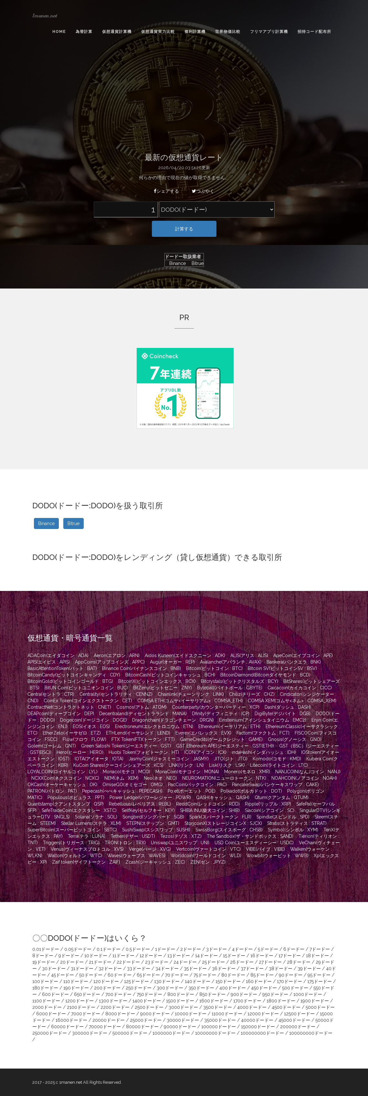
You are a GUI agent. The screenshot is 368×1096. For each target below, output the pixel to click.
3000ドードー (183, 1007)
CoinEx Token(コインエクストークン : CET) (88, 700)
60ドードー (119, 975)
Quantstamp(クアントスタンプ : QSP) (65, 804)
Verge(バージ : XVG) (150, 849)
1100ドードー (46, 1000)
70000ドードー (105, 1026)
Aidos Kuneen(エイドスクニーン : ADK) (185, 655)
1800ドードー (281, 1000)
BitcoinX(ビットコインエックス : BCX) (157, 681)
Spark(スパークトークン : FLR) (220, 816)
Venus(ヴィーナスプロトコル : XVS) (87, 849)
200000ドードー (297, 1026)
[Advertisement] (184, 95)
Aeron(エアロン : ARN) (117, 655)
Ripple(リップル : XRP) (268, 804)
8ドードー (42, 955)
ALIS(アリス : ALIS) (249, 655)
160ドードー (259, 981)
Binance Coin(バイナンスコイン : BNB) (141, 668)
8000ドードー (120, 1013)
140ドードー (197, 981)
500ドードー (295, 987)
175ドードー (319, 981)
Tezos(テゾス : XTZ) (181, 836)
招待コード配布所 (314, 31)
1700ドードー (247, 1000)
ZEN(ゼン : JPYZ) (208, 862)
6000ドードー (51, 1013)
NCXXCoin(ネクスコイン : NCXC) (65, 778)
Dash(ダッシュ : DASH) (288, 707)
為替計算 (84, 31)
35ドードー (195, 968)
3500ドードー (217, 1007)
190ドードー (76, 987)
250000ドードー (49, 1033)
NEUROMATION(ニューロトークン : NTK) (224, 778)
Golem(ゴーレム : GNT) (51, 745)
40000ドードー (257, 1020)
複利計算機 (194, 31)
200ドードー (107, 987)
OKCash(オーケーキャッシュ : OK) (62, 784)
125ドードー (136, 981)
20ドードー (72, 962)
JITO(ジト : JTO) (230, 758)
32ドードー (110, 968)
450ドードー (264, 987)
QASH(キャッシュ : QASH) (222, 797)
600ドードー (55, 994)
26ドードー (242, 962)
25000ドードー (146, 1020)
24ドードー (185, 962)
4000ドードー (252, 1007)
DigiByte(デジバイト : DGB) (282, 713)
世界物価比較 (227, 31)
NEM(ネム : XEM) (121, 778)
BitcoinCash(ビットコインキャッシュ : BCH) (170, 674)
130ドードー (167, 981)
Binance (176, 263)
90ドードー (290, 975)
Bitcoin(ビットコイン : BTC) (214, 668)
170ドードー (289, 981)
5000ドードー (320, 1007)
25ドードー (213, 962)
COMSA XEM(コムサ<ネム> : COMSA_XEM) (292, 700)
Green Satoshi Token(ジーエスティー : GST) (126, 745)
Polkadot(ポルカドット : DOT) (251, 791)
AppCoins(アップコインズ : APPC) (110, 662)
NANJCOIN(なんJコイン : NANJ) (308, 771)
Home (59, 31)
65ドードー (148, 975)
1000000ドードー (171, 1033)
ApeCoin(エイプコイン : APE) (303, 655)
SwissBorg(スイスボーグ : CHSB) (229, 829)
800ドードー (180, 994)
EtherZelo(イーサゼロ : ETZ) (72, 733)
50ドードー (90, 975)
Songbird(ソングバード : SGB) (153, 816)
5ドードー (268, 949)
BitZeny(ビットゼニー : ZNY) (162, 687)
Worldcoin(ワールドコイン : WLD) (206, 855)
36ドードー (224, 968)
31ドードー (82, 968)
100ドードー (45, 981)
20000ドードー (108, 1020)
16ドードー (261, 955)
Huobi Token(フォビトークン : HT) (144, 752)
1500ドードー (180, 1000)
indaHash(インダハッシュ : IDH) (264, 752)
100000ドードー (218, 1026)
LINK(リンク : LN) (186, 765)
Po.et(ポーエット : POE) (192, 791)
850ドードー (212, 994)
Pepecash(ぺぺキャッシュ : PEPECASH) (122, 791)
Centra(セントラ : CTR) (50, 694)
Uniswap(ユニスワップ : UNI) (180, 842)
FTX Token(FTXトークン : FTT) (143, 739)
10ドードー (95, 955)
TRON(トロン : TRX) (125, 842)
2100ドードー (81, 1007)
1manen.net (44, 15)
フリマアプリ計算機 (269, 31)
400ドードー (232, 987)
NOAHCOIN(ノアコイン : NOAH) (304, 778)
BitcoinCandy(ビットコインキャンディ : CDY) (73, 674)
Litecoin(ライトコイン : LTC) (279, 765)
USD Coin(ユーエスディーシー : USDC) (254, 842)
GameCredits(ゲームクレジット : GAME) (221, 739)
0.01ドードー (45, 949)
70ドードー (176, 975)
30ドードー (54, 968)
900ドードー (244, 994)
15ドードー (234, 955)
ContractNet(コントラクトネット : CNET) (69, 707)
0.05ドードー (77, 949)
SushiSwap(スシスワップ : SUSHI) (156, 829)
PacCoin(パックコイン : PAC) (197, 784)
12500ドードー (299, 1013)
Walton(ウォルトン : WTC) (74, 855)
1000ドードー (307, 994)
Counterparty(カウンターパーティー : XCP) (215, 707)
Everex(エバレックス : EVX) (203, 733)
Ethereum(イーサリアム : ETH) (229, 726)
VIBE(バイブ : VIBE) (265, 849)
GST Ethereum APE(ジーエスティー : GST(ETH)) (225, 745)
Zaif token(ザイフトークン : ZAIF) (86, 862)
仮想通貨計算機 (116, 31)
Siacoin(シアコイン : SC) (269, 810)
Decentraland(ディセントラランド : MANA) (143, 713)
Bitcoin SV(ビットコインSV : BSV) (282, 668)
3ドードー (216, 949)
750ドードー (149, 994)
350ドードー (201, 987)
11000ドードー (227, 1013)
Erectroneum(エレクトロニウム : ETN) (154, 726)
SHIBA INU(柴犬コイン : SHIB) (210, 810)
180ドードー (45, 987)
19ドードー (43, 962)
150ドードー (228, 981)
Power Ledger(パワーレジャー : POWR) (150, 797)
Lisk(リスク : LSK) (227, 765)
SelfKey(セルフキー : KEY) (148, 810)
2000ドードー (47, 1007)
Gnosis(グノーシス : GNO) (294, 739)
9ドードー (68, 955)
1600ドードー (213, 1000)
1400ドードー (146, 1000)
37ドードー (252, 968)
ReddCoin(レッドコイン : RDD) (208, 804)
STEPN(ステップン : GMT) (152, 823)
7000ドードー (85, 1013)
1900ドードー (314, 1000)
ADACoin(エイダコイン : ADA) (58, 655)
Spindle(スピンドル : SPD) (283, 816)
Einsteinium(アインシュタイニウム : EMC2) (262, 720)
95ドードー (319, 975)
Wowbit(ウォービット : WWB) (278, 855)
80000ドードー (142, 1026)
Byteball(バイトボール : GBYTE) (229, 687)
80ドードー (233, 975)
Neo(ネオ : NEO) (160, 778)
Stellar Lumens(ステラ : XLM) (91, 823)
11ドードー (123, 955)
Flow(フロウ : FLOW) (84, 739)
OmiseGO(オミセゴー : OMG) (132, 784)
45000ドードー (294, 1020)
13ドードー (178, 955)
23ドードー (156, 962)
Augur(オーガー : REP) (172, 662)
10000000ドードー (215, 1033)
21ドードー (100, 962)
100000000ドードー (262, 1033)
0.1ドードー (109, 949)
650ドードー (87, 994)
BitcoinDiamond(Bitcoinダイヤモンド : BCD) (265, 674)
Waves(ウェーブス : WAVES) (136, 855)
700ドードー (118, 994)
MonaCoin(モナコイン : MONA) (187, 771)
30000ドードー (183, 1020)
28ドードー (298, 962)
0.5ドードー (138, 949)
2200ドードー (115, 1007)
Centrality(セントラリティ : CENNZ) (115, 694)
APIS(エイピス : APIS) (48, 662)
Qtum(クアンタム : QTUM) (282, 797)
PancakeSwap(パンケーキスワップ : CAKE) (275, 784)
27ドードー (270, 962)
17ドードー (290, 955)
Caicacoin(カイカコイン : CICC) (300, 687)
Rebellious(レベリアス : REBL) (140, 804)
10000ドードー (190, 1013)
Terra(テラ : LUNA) (86, 836)
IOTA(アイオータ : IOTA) (99, 758)
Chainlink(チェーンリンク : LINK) (191, 694)
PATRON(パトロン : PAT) (52, 791)
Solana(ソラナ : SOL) (96, 816)
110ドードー (75, 981)
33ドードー (138, 968)
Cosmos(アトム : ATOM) (141, 707)
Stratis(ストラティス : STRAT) (297, 823)
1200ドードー (79, 1000)
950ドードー (275, 994)
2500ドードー (149, 1007)
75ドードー (205, 975)
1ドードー (165, 949)
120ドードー (106, 981)
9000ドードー (155, 1013)
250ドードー (139, 987)
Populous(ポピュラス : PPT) (75, 797)
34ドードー (167, 968)
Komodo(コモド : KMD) (277, 758)
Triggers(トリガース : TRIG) (71, 842)
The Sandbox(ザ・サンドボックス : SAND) (250, 836)
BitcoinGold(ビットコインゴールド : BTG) (70, 681)
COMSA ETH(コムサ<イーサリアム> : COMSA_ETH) (190, 700)
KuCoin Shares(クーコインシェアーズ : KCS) (118, 765)
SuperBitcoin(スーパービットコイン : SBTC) (72, 829)
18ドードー (317, 955)
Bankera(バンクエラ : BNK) (294, 662)
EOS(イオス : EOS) (91, 726)
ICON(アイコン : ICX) (205, 752)
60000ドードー (67, 1026)
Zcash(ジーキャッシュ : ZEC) (155, 862)
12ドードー (151, 955)
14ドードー (206, 955)
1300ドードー (113, 1000)
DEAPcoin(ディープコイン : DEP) (60, 713)
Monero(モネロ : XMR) (247, 771)
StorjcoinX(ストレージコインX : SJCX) (223, 823)
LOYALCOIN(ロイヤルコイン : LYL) (62, 771)
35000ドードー (220, 1020)
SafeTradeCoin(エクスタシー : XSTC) (79, 810)
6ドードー (293, 949)
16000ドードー (71, 1020)
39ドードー (309, 968)
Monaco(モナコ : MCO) (126, 771)
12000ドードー (263, 1013)
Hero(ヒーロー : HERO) (80, 752)
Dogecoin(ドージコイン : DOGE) (93, 720)
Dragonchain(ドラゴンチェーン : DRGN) (173, 720)
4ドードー (242, 949)
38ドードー (280, 968)
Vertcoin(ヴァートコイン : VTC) (208, 849)
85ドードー (262, 975)
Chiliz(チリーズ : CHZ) (252, 694)
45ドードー (62, 975)
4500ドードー (286, 1007)
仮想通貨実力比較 (158, 31)
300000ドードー (89, 1033)
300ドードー (170, 987)
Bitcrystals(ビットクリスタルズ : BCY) (239, 681)
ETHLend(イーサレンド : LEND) (138, 733)
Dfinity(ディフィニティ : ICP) (220, 713)
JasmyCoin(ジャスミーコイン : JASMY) (169, 758)
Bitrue (195, 263)
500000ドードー (129, 1033)
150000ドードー (258, 1026)
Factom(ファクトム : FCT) (263, 733)
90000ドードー (180, 1026)
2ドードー (190, 949)
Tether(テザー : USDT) (132, 836)
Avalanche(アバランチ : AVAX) (230, 662)
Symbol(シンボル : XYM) (293, 829)
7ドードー (320, 949)
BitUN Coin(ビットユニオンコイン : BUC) (86, 687)
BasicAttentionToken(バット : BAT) (62, 668)
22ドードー (128, 962)
